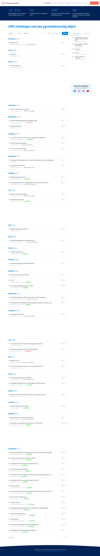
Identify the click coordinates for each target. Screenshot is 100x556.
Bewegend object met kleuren (17, 177)
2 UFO (11, 280)
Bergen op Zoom (14, 515)
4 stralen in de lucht (15, 65)
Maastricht (12, 196)
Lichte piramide (14, 519)
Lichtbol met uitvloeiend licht (17, 513)
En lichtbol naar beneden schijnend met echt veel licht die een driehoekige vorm (30, 474)
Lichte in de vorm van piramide (18, 148)
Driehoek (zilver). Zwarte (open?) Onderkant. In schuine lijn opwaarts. (28, 394)
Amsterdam (12, 122)
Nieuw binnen (76, 33)
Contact (61, 551)
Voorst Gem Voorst (14, 526)
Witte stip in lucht (14, 360)
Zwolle (11, 253)
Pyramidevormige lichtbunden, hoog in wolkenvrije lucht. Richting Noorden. (29, 508)
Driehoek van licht (15, 486)
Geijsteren (12, 265)
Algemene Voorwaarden (53, 551)
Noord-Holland (19, 122)
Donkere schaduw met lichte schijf (19, 406)
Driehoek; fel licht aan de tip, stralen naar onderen (23, 458)
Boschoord (12, 379)
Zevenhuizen (13, 299)
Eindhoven (12, 368)
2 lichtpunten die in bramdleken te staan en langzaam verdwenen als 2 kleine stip (30, 303)
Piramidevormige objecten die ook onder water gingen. (24, 349)
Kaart (54, 3)
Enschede (12, 67)
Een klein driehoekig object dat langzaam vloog (22, 240)
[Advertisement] (38, 85)
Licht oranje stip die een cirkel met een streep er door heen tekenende (28, 297)
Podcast (85, 3)
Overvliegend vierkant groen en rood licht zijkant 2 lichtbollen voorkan (27, 383)
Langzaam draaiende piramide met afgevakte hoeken (23, 120)
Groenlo (11, 287)
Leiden (11, 150)
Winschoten (13, 471)
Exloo (11, 476)
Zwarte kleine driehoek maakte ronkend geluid (22, 263)
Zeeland (18, 184)
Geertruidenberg (14, 521)
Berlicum (12, 396)
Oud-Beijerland (13, 385)
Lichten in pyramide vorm (16, 252)
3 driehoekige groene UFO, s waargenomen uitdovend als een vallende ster (29, 182)
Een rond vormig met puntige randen (19, 274)
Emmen (11, 230)
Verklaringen (60, 3)
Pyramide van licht (15, 502)
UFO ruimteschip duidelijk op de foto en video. (21, 286)
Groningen (18, 471)
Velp (11, 145)
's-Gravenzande (13, 139)
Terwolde (12, 201)
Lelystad (12, 56)
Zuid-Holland (18, 44)
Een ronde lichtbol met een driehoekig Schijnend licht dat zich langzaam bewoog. (31, 491)
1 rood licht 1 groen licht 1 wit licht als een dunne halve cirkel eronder (28, 137)
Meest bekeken (86, 33)
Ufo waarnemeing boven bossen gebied (20, 377)
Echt (11, 162)
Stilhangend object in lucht (17, 314)
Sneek (11, 465)
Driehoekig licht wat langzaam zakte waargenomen (23, 530)
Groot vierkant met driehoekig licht (19, 469)
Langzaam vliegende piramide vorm (19, 229)
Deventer (12, 111)
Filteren (65, 33)
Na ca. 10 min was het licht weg (18, 497)
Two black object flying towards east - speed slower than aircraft (27, 366)
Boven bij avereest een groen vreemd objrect (21, 417)
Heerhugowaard (14, 504)
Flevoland (16, 56)
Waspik (12, 304)
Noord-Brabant (17, 304)
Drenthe (15, 230)
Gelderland (14, 128)
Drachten (12, 362)
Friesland (17, 362)
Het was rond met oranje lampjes (18, 194)
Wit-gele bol (77, 49)
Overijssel (17, 67)
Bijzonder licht (14, 42)
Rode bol (77, 52)
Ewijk (11, 482)
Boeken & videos (77, 3)
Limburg (14, 162)
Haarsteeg (12, 454)
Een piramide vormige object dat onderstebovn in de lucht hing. (26, 423)
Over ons (45, 551)
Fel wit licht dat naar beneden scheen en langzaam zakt (24, 524)
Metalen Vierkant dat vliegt (17, 199)
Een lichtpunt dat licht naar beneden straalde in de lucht (24, 480)
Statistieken (68, 3)
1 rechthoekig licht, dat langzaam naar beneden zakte (24, 463)
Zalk (11, 276)
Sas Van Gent (13, 184)
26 (61, 474)
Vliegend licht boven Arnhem (17, 165)
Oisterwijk (12, 487)
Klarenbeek (12, 282)
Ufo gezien (13, 54)
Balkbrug (12, 419)
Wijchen (12, 509)
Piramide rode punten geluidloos (18, 143)
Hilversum (12, 424)
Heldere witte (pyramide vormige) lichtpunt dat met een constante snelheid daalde (31, 452)
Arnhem (12, 167)
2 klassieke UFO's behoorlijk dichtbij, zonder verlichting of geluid (81, 39)
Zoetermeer (13, 493)
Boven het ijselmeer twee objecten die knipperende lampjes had (26, 343)
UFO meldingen (47, 3)
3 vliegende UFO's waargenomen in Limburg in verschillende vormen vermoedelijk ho (32, 160)
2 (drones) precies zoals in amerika (19, 109)
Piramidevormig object (16, 126)
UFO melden (39, 551)
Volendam (12, 351)
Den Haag (12, 44)
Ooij (11, 128)
